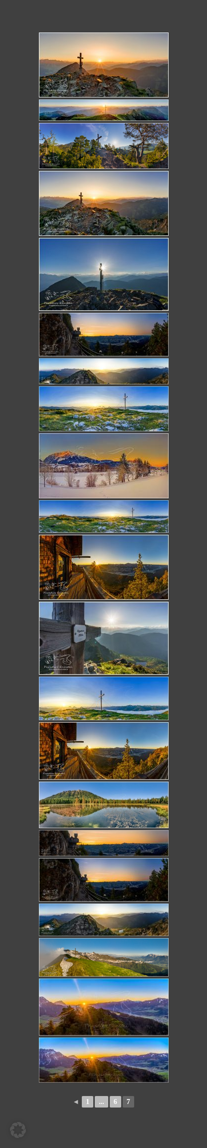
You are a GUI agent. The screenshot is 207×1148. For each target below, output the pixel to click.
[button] (18, 1130)
